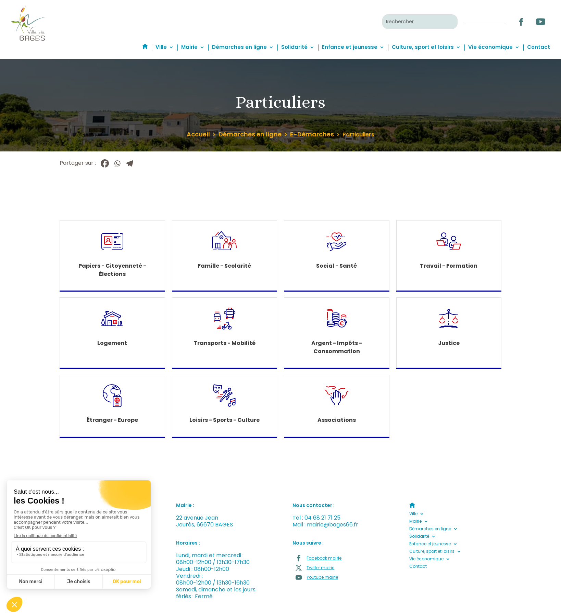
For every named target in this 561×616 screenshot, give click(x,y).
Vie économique (490, 47)
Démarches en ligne (239, 47)
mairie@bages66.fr (332, 524)
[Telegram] (129, 163)
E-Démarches (312, 134)
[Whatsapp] (117, 163)
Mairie (189, 47)
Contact (538, 47)
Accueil (198, 134)
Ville (161, 47)
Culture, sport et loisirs (423, 47)
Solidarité (294, 47)
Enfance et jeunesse (349, 47)
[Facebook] (104, 163)
